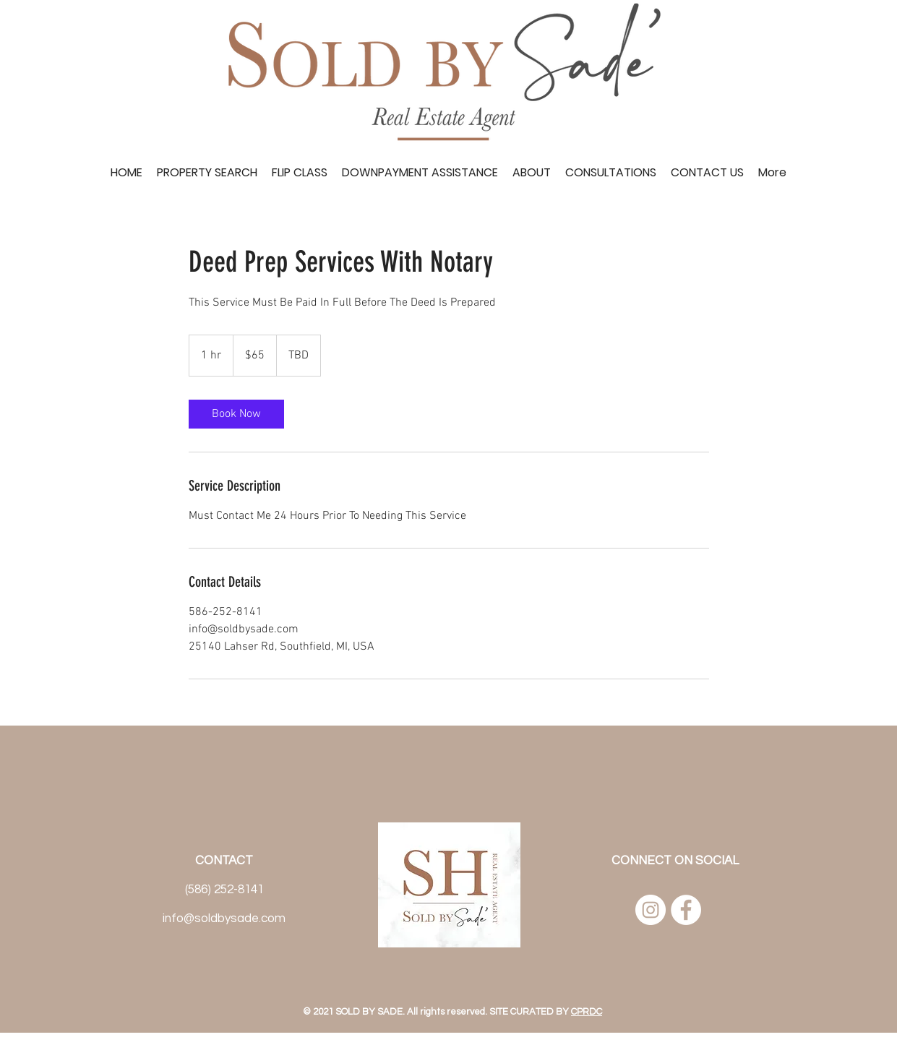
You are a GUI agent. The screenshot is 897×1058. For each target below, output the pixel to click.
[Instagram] (650, 910)
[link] (236, 414)
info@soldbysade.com (224, 918)
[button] (611, 172)
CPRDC (586, 1012)
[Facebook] (686, 910)
